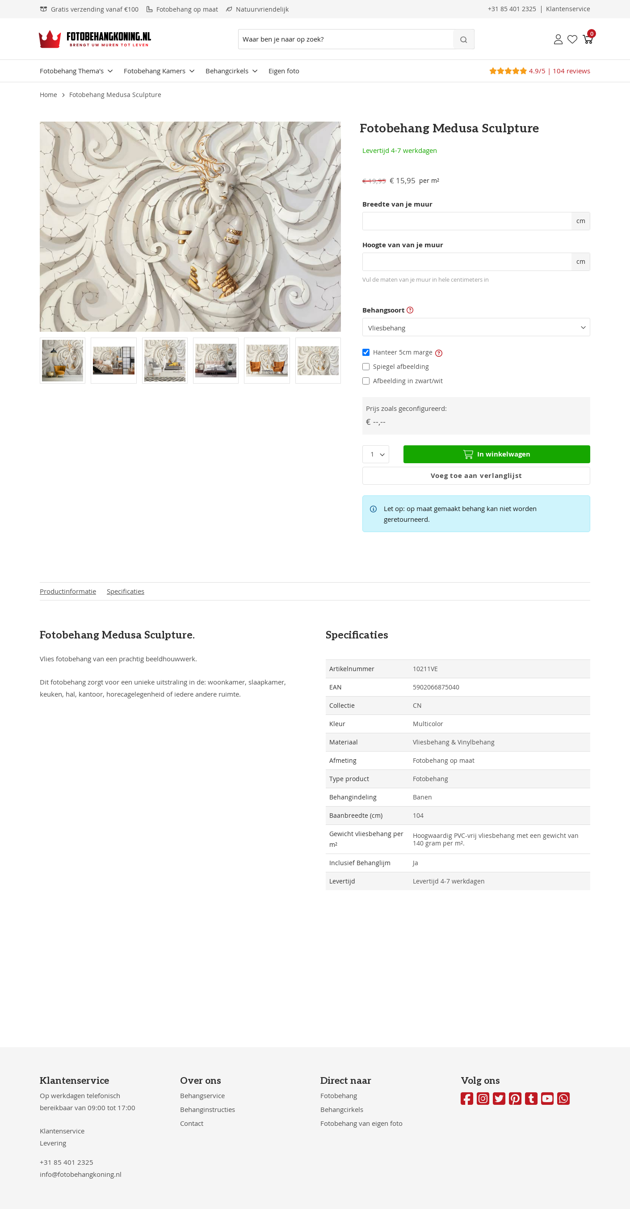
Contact (191, 1123)
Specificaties (125, 591)
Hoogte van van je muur (402, 245)
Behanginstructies (207, 1109)
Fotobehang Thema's (72, 70)
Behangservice (202, 1095)
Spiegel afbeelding (401, 366)
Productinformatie (68, 591)
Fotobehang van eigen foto (361, 1123)
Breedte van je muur (397, 204)
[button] (438, 352)
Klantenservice (62, 1130)
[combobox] (356, 39)
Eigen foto (284, 70)
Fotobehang (338, 1095)
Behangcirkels (227, 70)
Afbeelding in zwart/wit (408, 380)
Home (48, 94)
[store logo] (95, 39)
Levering (53, 1142)
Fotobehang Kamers (154, 70)
